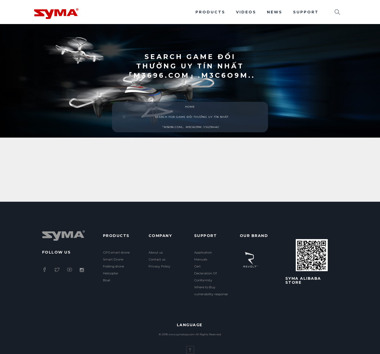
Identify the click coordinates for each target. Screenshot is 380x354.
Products (210, 12)
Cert (197, 266)
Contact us (157, 259)
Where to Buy (204, 287)
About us (156, 252)
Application (203, 252)
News (274, 12)
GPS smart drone (116, 252)
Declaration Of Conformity (205, 276)
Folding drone (113, 266)
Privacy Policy (159, 266)
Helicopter (110, 273)
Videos (246, 12)
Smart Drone (113, 259)
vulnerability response (211, 294)
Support (306, 12)
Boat (106, 280)
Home (190, 106)
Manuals (200, 259)
